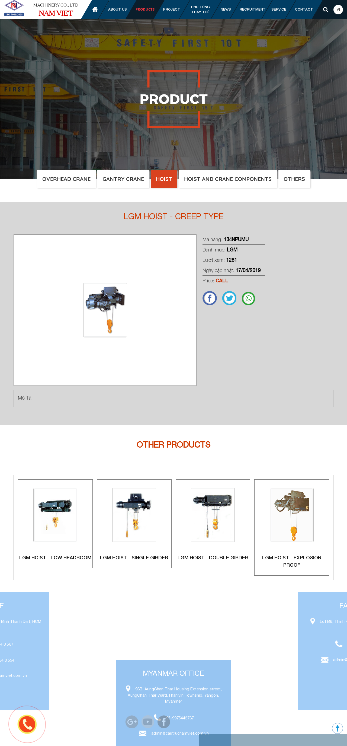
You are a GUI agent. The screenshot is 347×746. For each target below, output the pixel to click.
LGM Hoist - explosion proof (291, 561)
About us (117, 9)
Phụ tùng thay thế (200, 9)
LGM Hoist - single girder (134, 557)
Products (145, 9)
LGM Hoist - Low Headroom (55, 557)
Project (171, 9)
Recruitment (253, 9)
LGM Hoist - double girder (213, 557)
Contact (304, 9)
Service (278, 9)
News (226, 9)
